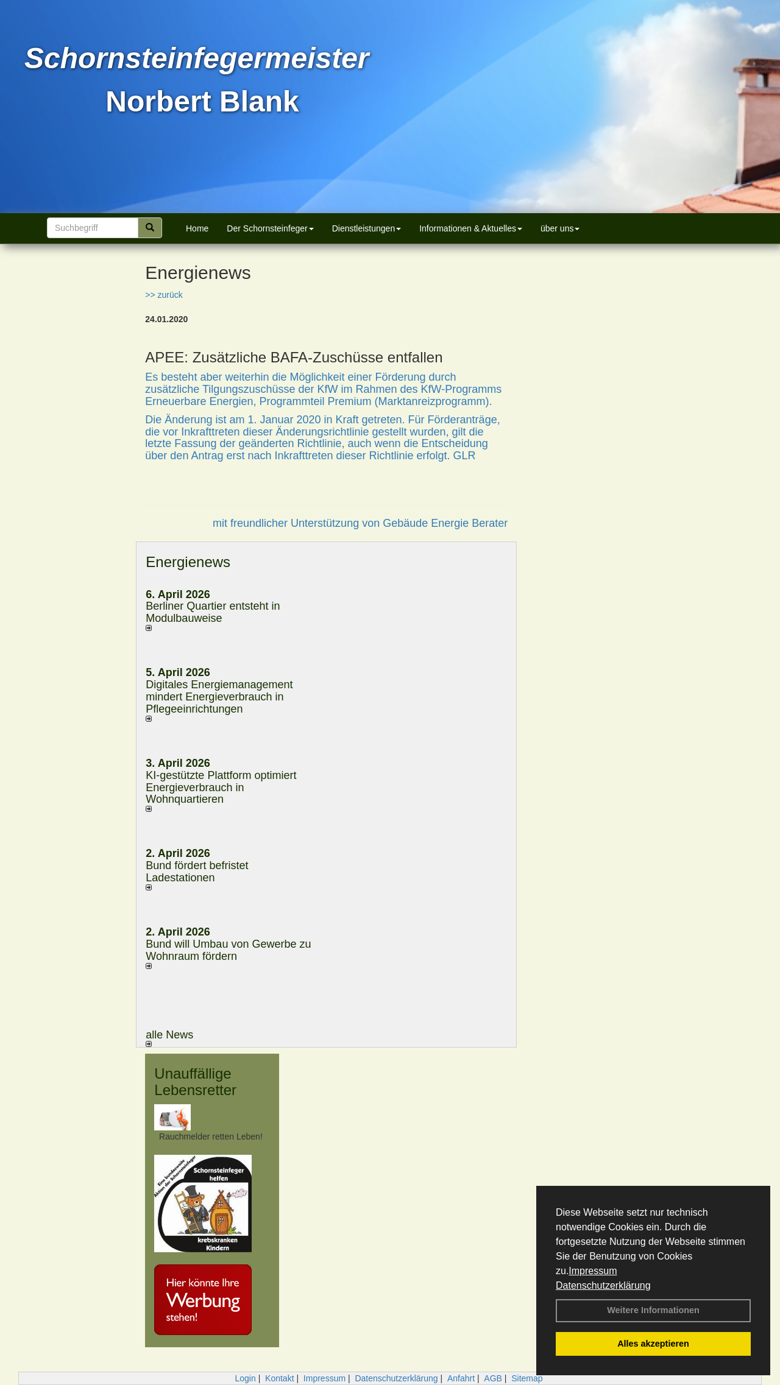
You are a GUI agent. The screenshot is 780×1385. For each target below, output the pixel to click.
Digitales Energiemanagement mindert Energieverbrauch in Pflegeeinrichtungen (219, 696)
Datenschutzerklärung (603, 1285)
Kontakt (279, 1378)
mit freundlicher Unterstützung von (298, 523)
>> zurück (163, 295)
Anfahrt (461, 1378)
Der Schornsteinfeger (270, 228)
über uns (560, 228)
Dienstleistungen (367, 228)
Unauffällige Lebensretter (195, 1081)
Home (197, 228)
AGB (493, 1378)
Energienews (188, 562)
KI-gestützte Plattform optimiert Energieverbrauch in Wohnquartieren (221, 787)
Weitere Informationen (653, 1310)
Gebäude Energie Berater (445, 523)
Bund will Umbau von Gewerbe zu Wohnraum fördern (228, 950)
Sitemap (526, 1378)
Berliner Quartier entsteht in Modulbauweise (213, 612)
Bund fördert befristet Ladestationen (197, 871)
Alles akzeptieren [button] (653, 1343)
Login (245, 1378)
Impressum (593, 1271)
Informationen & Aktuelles (470, 228)
